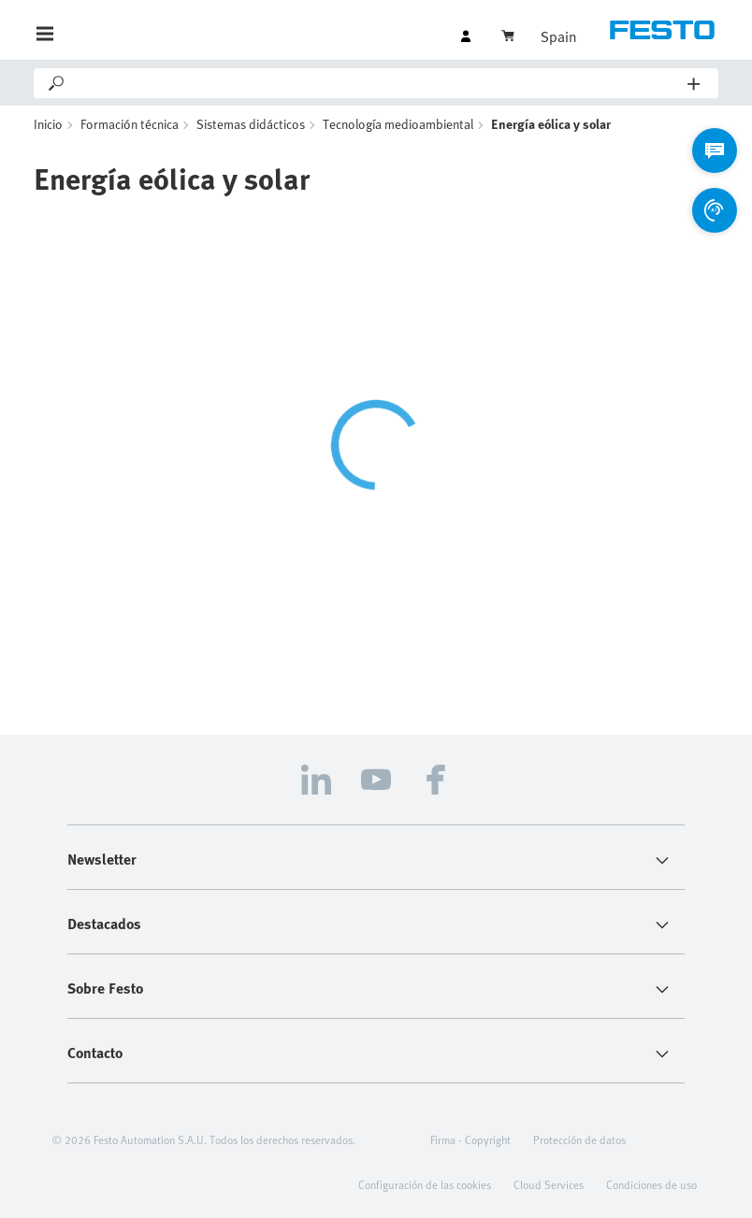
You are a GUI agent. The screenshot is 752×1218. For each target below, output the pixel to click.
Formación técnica (129, 124)
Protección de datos (579, 1139)
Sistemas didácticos (250, 124)
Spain (558, 36)
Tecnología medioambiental (398, 124)
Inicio (48, 124)
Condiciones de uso (651, 1184)
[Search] (377, 83)
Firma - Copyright (470, 1139)
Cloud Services (548, 1184)
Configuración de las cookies (424, 1184)
